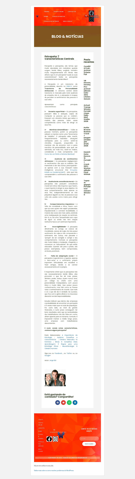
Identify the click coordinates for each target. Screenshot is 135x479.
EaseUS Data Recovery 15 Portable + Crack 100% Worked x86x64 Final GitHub (88, 163)
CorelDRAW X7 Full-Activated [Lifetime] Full (89, 70)
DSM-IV (69, 86)
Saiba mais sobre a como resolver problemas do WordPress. (54, 470)
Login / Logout (96, 16)
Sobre (46, 16)
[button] (57, 402)
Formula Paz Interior (51, 21)
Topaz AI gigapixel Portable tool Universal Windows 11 (88, 187)
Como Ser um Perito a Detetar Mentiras (59, 154)
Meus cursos (67, 21)
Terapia (46, 11)
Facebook (58, 353)
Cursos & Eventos (58, 16)
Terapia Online (58, 11)
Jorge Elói (52, 360)
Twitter (69, 353)
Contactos (72, 11)
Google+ (48, 355)
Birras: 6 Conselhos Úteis (66, 342)
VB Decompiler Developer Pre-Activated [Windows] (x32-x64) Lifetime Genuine (89, 89)
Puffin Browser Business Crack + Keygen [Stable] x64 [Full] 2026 (88, 136)
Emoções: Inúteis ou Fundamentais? (61, 171)
